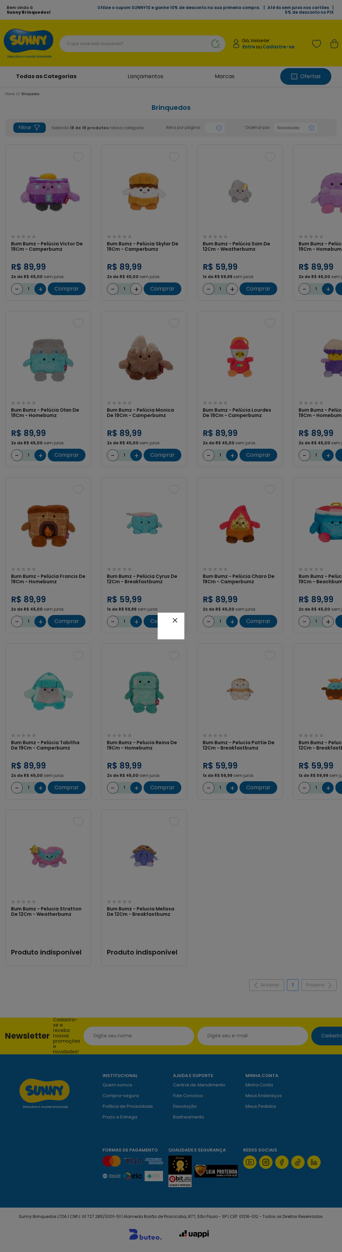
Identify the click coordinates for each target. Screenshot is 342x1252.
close (175, 620)
